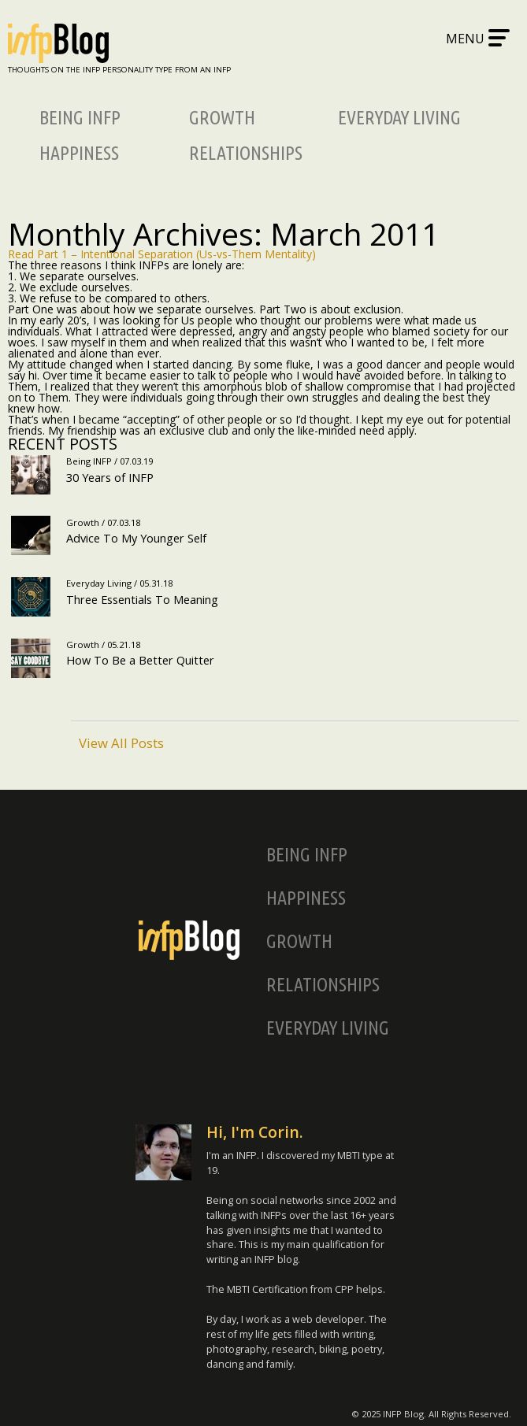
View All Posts (121, 742)
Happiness (79, 153)
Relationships (245, 153)
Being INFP (80, 117)
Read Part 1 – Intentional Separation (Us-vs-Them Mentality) (162, 253)
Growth (222, 117)
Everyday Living (399, 117)
